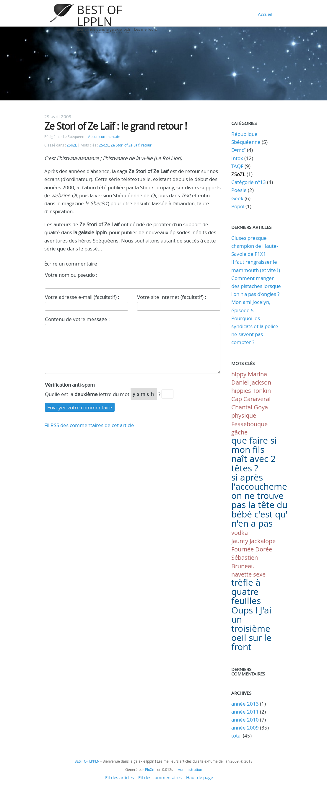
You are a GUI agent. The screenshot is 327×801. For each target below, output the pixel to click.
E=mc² (238, 149)
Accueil (265, 14)
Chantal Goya (249, 407)
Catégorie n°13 (248, 182)
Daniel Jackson (251, 382)
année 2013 (245, 703)
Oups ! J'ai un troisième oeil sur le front (251, 628)
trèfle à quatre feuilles (246, 592)
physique (243, 415)
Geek (237, 198)
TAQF (237, 166)
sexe (259, 574)
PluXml (150, 769)
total (237, 735)
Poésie (239, 190)
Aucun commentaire (104, 136)
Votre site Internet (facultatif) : (171, 297)
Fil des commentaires (160, 777)
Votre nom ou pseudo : (71, 274)
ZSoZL (72, 145)
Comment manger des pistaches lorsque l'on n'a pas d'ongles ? (256, 286)
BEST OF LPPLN (99, 16)
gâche (239, 432)
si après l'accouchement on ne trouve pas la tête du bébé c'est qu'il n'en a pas (263, 500)
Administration (190, 769)
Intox (237, 158)
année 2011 (245, 711)
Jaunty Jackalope (253, 541)
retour (146, 145)
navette (241, 574)
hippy (238, 374)
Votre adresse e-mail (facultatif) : (82, 297)
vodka (239, 533)
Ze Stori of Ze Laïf (125, 145)
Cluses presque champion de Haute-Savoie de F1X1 (254, 246)
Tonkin (262, 391)
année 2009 (245, 727)
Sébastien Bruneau (244, 561)
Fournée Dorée (251, 549)
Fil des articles (119, 777)
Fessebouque (249, 424)
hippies (241, 391)
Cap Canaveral (251, 399)
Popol (237, 206)
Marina (257, 374)
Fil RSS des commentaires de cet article (89, 425)
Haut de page (199, 777)
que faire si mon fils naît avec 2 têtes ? (254, 454)
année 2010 (245, 719)
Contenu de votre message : (77, 319)
